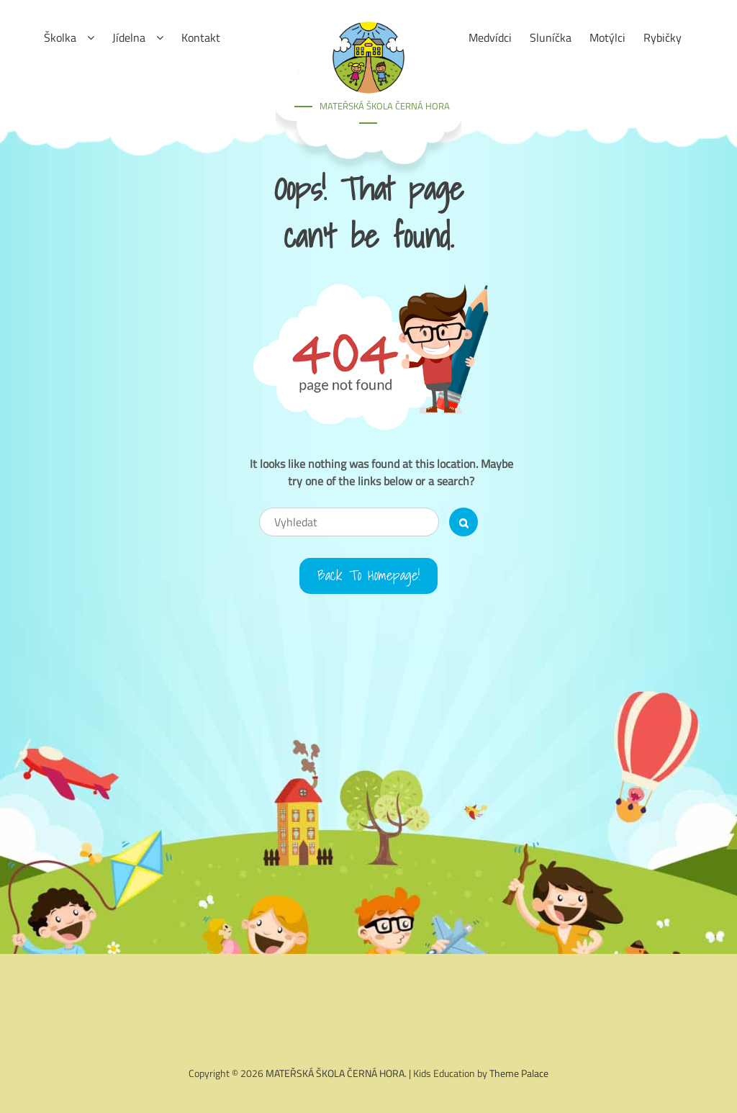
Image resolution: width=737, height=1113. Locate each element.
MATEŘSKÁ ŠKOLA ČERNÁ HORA (385, 106)
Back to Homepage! (368, 575)
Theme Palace (518, 1073)
